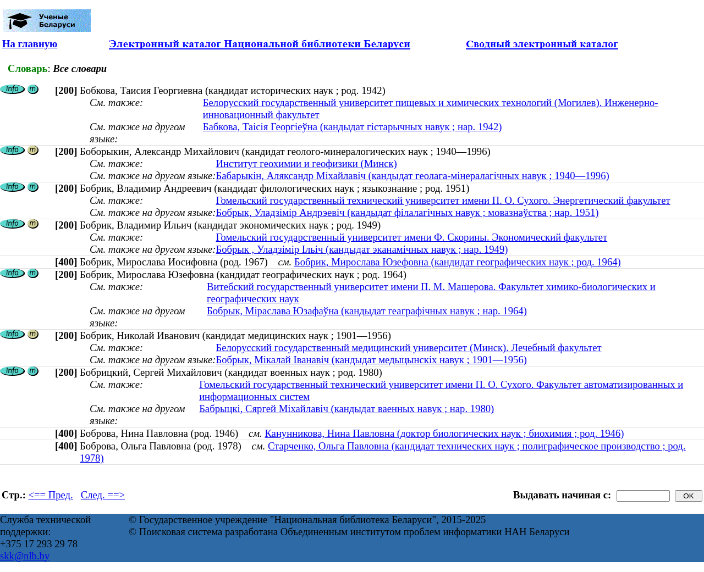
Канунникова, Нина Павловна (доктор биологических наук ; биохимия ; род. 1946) (444, 433)
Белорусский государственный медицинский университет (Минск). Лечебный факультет (408, 347)
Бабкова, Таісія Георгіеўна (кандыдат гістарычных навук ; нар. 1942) (352, 126)
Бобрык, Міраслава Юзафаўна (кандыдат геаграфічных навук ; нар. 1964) (367, 310)
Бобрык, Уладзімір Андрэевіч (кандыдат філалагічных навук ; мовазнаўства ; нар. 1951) (407, 212)
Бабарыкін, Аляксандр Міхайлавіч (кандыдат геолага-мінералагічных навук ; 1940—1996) (412, 175)
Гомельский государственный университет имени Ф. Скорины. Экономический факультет (411, 237)
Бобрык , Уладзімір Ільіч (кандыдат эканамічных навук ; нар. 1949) (362, 249)
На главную (29, 43)
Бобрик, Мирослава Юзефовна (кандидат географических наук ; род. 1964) (457, 262)
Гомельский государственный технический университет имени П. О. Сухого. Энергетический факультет (443, 200)
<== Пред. (51, 495)
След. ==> (103, 495)
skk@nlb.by (25, 556)
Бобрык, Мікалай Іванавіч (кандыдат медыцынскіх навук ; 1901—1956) (371, 359)
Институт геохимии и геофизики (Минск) (306, 163)
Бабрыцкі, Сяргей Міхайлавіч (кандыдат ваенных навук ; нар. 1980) (346, 408)
